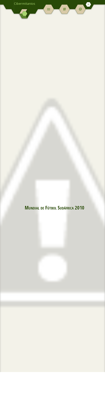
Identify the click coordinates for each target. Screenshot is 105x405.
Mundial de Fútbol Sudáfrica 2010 (54, 207)
